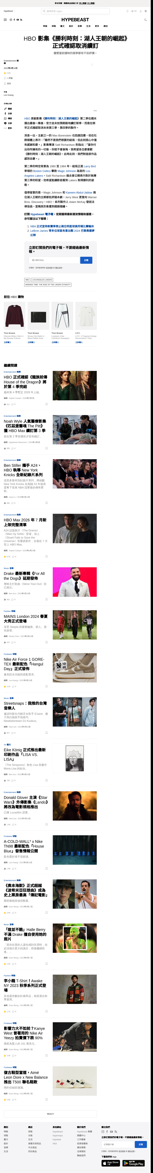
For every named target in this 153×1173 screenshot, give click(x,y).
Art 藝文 (7, 745)
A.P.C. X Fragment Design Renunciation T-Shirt (86, 337)
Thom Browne (9, 333)
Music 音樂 (8, 568)
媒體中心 (81, 1135)
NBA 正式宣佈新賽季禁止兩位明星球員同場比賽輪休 (62, 226)
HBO (27, 118)
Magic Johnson (67, 171)
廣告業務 (81, 1147)
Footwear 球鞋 (10, 654)
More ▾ (50, 1114)
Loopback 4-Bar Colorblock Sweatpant (60, 337)
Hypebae (57, 1139)
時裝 (45, 26)
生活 (88, 26)
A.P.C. (77, 333)
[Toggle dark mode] (145, 19)
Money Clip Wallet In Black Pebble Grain (36, 337)
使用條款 (49, 268)
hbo (27, 280)
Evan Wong (13, 907)
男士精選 (82, 3)
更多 (97, 26)
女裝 (30, 1135)
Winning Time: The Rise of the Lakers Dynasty (47, 285)
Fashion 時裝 (9, 611)
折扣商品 (32, 1151)
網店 (106, 26)
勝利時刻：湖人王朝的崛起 (61, 118)
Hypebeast (58, 1131)
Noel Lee (12, 727)
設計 (71, 26)
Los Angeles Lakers (42, 280)
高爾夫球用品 (34, 1143)
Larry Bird (90, 166)
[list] (60, 86)
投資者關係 (82, 1143)
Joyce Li (12, 497)
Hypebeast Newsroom (18, 442)
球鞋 (54, 26)
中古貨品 (32, 1147)
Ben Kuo (12, 593)
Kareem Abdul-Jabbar (79, 192)
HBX (55, 1143)
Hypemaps (58, 1135)
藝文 (62, 26)
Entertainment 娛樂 (12, 372)
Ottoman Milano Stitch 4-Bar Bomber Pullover (14, 337)
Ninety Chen (14, 636)
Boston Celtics (42, 171)
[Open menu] (5, 19)
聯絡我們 (81, 1155)
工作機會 (81, 1139)
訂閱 (86, 260)
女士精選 (90, 3)
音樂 (80, 26)
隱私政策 (58, 268)
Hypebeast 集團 (84, 1131)
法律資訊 (81, 1151)
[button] (7, 83)
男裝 (30, 1131)
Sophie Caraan (15, 398)
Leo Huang (8, 95)
